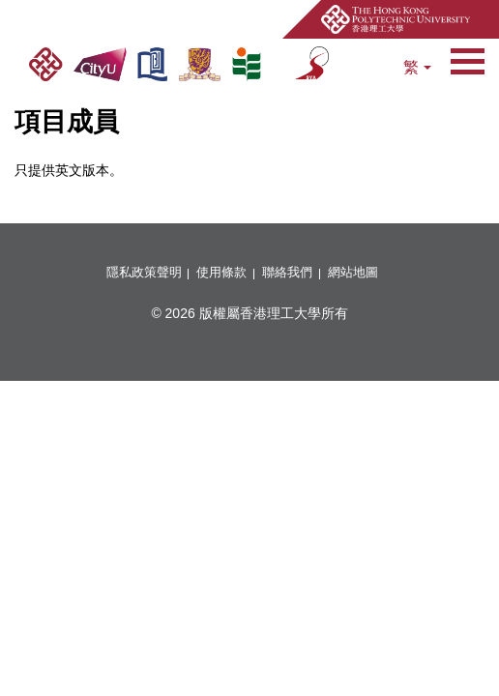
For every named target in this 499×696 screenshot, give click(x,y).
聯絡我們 (287, 272)
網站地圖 (353, 272)
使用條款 (221, 272)
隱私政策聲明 (144, 272)
